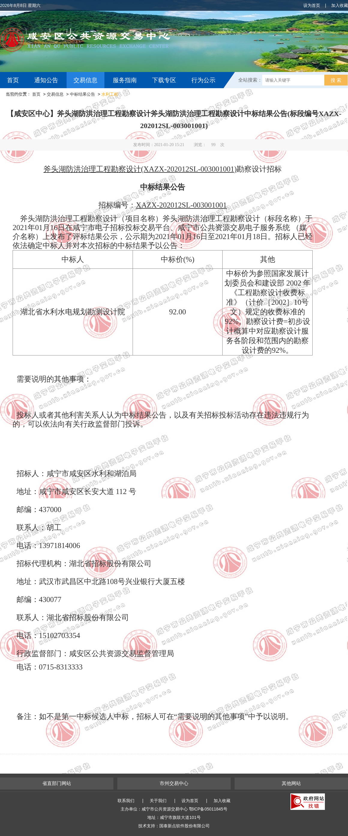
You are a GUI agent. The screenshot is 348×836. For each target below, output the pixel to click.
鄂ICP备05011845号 (208, 809)
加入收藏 (339, 5)
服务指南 (125, 80)
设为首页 (311, 5)
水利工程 (109, 94)
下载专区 (164, 80)
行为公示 (203, 80)
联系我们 (126, 800)
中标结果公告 (82, 94)
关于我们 (158, 800)
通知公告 (46, 80)
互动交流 (20, 96)
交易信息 (86, 80)
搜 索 (336, 80)
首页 (13, 80)
